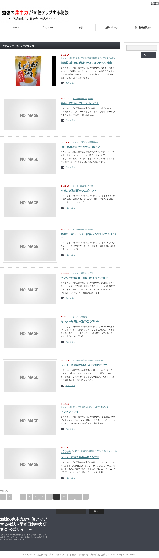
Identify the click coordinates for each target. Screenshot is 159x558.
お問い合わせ (111, 27)
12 (64, 497)
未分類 (90, 99)
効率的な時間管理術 (96, 360)
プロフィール (48, 27)
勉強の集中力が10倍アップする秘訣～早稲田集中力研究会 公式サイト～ (23, 524)
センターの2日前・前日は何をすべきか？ (84, 278)
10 (49, 497)
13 (71, 497)
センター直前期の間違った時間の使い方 (84, 365)
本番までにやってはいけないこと (80, 103)
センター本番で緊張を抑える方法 (80, 457)
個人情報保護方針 (143, 27)
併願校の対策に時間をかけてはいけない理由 (86, 62)
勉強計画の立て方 (95, 142)
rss (153, 3)
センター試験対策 (68, 58)
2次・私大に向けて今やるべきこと (81, 147)
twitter (157, 3)
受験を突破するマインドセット (101, 451)
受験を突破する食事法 (106, 58)
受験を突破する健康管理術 (86, 58)
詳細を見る (70, 83)
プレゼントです (70, 411)
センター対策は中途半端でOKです (80, 321)
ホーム (16, 27)
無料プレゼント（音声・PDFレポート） (98, 407)
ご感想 (79, 27)
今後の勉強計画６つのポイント (79, 190)
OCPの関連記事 (67, 451)
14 (79, 497)
